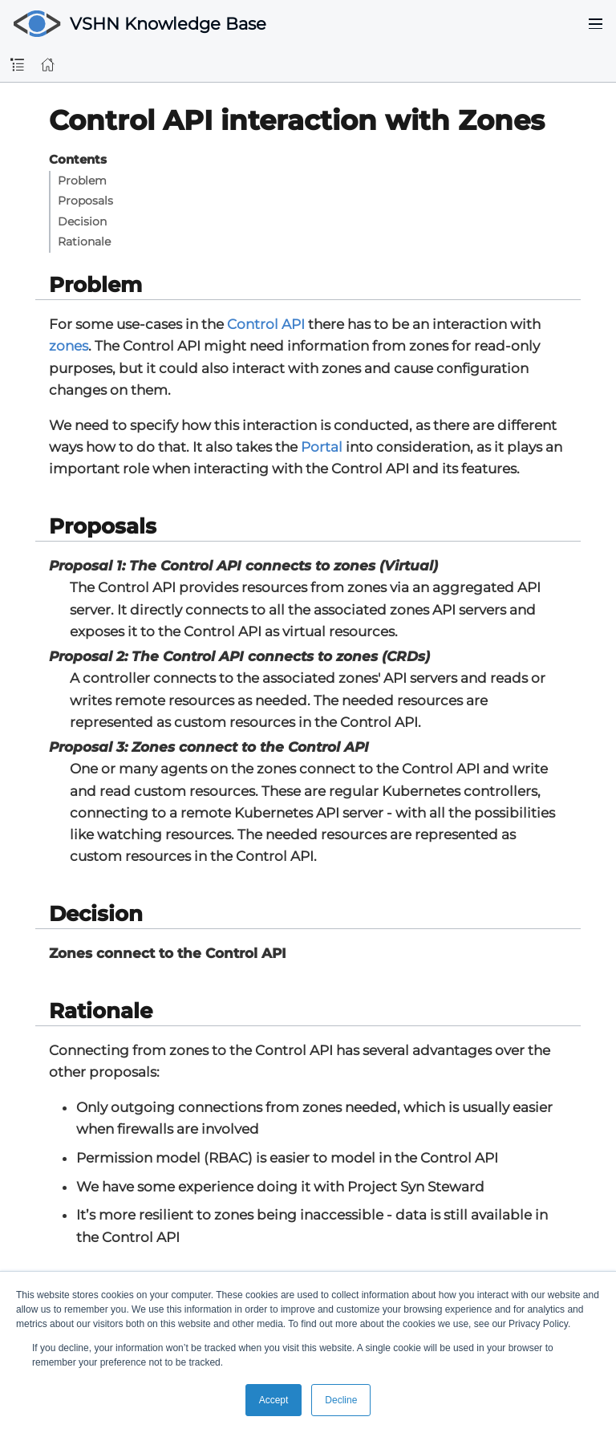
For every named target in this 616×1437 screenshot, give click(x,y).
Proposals (85, 200)
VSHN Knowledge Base (168, 24)
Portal (321, 447)
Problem (82, 180)
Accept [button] (274, 1400)
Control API (266, 324)
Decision (82, 221)
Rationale (84, 241)
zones (68, 346)
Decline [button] (341, 1400)
